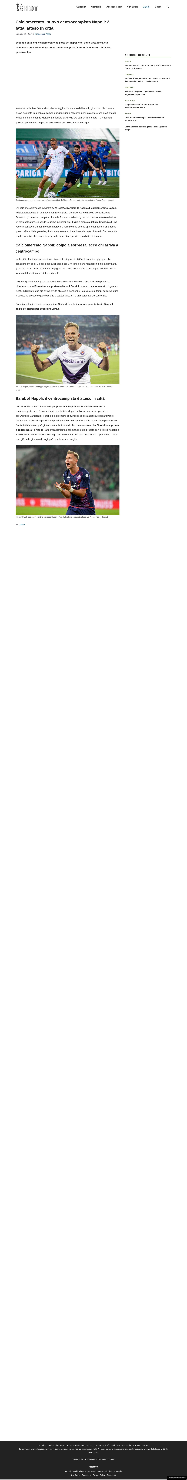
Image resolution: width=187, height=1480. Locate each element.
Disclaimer (111, 1475)
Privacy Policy (99, 1475)
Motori (158, 7)
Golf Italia (96, 7)
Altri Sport (132, 7)
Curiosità (81, 7)
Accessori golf (114, 7)
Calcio (146, 7)
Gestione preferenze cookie (177, 1477)
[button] (167, 7)
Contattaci (110, 1459)
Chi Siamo (75, 1475)
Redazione (86, 1475)
